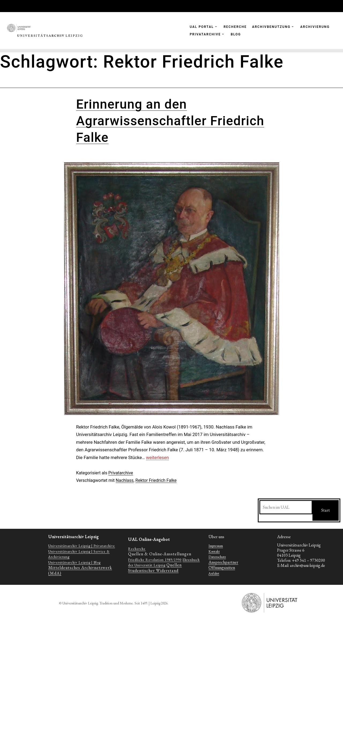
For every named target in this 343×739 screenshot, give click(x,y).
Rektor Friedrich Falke (156, 480)
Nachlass (124, 480)
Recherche (137, 548)
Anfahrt (213, 573)
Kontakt (214, 551)
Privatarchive (120, 472)
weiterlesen (157, 457)
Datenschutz (217, 557)
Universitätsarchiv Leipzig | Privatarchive (81, 546)
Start (325, 510)
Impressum (215, 546)
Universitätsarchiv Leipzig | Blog (74, 562)
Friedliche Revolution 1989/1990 (154, 559)
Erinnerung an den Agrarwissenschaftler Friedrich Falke (170, 121)
